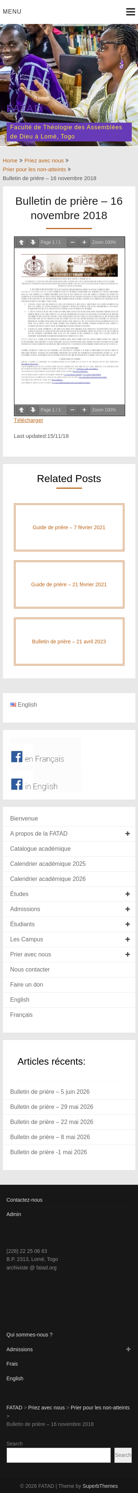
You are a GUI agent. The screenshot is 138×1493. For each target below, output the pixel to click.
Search (15, 1444)
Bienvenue (24, 818)
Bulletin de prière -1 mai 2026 (48, 1152)
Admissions (25, 909)
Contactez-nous (25, 1200)
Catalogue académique (40, 849)
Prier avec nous (30, 954)
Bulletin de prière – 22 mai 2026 (51, 1122)
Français (21, 1015)
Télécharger (28, 420)
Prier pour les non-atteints (34, 169)
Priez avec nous (44, 160)
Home (10, 160)
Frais (12, 1364)
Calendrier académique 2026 (48, 879)
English (19, 1000)
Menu (12, 11)
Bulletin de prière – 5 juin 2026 (50, 1092)
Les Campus (26, 939)
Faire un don (26, 984)
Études (19, 894)
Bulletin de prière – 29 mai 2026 (51, 1107)
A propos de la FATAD (39, 833)
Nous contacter (30, 969)
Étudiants (22, 924)
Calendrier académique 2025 (48, 864)
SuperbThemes (100, 1486)
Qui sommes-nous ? (30, 1335)
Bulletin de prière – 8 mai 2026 (50, 1137)
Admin (14, 1214)
